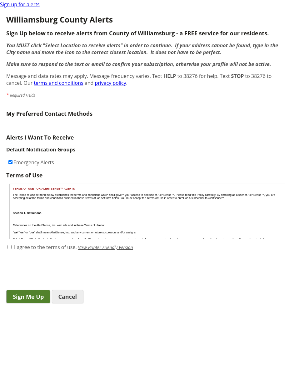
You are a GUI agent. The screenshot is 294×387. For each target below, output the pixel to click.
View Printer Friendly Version (105, 247)
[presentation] (53, 271)
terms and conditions (58, 82)
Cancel (67, 296)
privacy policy (110, 82)
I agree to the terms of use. (45, 247)
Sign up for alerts (20, 4)
